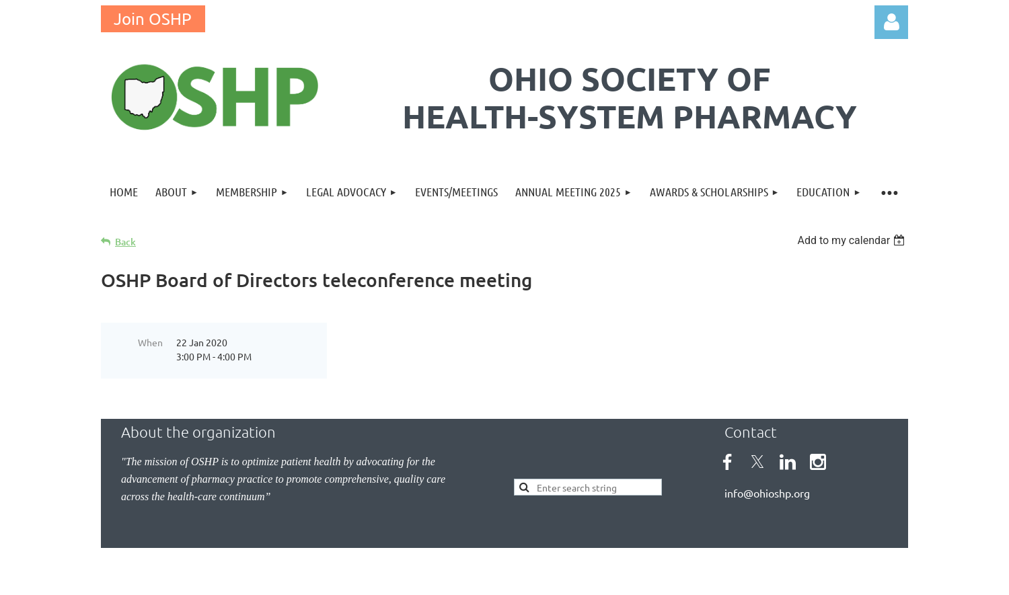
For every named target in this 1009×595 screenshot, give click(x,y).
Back (125, 241)
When (150, 342)
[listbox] (852, 240)
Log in (891, 22)
